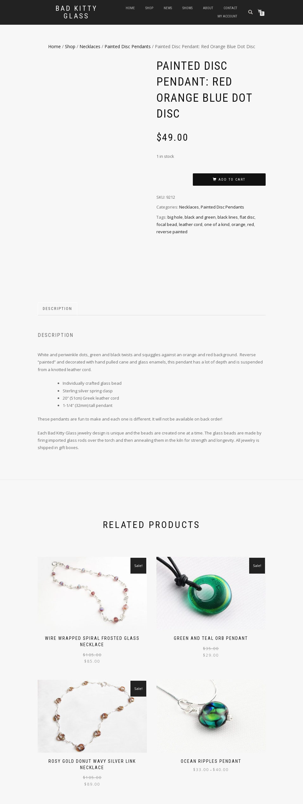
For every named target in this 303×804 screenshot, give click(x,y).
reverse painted (171, 232)
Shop (149, 8)
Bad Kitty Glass (76, 12)
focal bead (166, 224)
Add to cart (231, 179)
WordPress (80, 798)
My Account (227, 16)
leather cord (190, 224)
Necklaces (89, 46)
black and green (200, 217)
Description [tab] (57, 269)
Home (130, 8)
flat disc (247, 217)
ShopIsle (45, 798)
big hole (175, 217)
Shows (187, 8)
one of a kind (217, 224)
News (168, 8)
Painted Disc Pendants (127, 46)
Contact (230, 8)
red (250, 224)
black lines (228, 217)
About (208, 8)
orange (238, 224)
